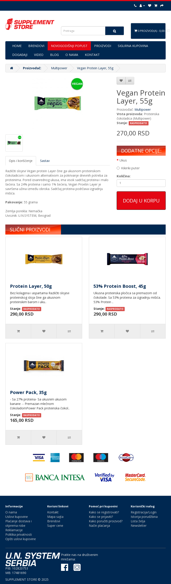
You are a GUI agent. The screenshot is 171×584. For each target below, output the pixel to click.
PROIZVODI (102, 46)
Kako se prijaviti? (101, 517)
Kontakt (53, 512)
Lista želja (138, 521)
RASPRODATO (138, 123)
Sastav (45, 161)
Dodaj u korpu (141, 200)
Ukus (123, 160)
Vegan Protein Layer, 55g (95, 68)
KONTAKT (92, 55)
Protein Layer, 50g (31, 286)
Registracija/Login (144, 512)
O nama (11, 512)
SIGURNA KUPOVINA (133, 46)
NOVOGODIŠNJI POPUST (69, 46)
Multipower (59, 68)
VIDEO (38, 55)
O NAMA (71, 55)
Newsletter (139, 525)
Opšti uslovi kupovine (20, 539)
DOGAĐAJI (19, 55)
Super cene (55, 525)
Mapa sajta (55, 517)
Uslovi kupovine (16, 517)
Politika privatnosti (18, 534)
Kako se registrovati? (104, 512)
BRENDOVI (36, 46)
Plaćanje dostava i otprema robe (18, 523)
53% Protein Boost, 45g (120, 286)
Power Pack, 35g (28, 392)
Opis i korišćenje (21, 161)
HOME (17, 46)
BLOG (54, 55)
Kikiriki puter (128, 168)
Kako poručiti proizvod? (105, 521)
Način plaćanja (99, 525)
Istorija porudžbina (144, 517)
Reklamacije (14, 530)
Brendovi (53, 521)
